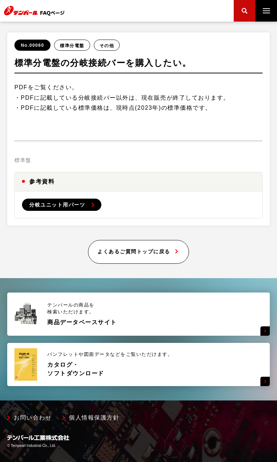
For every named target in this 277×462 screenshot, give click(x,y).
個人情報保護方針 (94, 418)
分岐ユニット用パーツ (57, 205)
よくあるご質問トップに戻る (133, 251)
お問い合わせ (33, 418)
